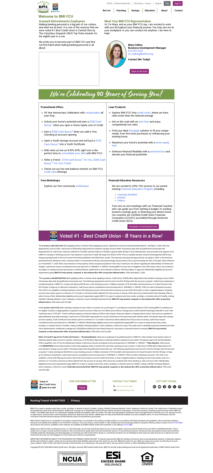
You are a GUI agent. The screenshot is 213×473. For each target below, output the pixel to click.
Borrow (106, 10)
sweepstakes (92, 112)
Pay (167, 3)
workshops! (82, 186)
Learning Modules (127, 194)
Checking (121, 10)
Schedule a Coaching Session (143, 226)
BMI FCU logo (48, 7)
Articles (121, 197)
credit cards (143, 112)
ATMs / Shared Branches (119, 3)
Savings (135, 10)
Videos (121, 200)
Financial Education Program (137, 189)
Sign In (177, 3)
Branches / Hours (142, 3)
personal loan (157, 151)
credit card (50, 171)
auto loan (144, 121)
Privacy (75, 400)
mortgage (134, 130)
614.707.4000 (177, 423)
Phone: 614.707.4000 (123, 386)
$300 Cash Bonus (62, 131)
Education (150, 10)
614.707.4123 (135, 50)
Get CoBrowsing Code (123, 390)
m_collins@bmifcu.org (140, 53)
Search (158, 3)
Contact (179, 10)
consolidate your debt (73, 153)
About (164, 10)
